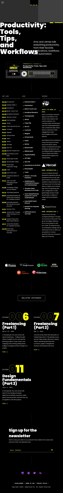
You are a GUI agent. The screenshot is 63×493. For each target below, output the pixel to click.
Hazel (26, 141)
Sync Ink (27, 162)
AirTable (27, 158)
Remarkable (29, 169)
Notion (27, 144)
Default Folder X (30, 102)
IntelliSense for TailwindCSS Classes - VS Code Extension (32, 183)
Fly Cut (27, 127)
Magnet (27, 134)
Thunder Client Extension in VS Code (31, 189)
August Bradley (30, 155)
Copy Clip (28, 123)
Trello (26, 172)
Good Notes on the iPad (32, 165)
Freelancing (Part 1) (14, 325)
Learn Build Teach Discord (31, 202)
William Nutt (29, 151)
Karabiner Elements (31, 113)
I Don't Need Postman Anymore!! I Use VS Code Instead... (32, 196)
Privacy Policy (42, 483)
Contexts (28, 130)
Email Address (16, 450)
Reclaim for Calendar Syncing (32, 207)
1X (29, 76)
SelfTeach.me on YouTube (30, 213)
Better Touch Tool (31, 109)
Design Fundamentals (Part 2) (16, 379)
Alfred (27, 120)
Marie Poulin (29, 148)
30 (33, 76)
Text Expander (29, 116)
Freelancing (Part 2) (45, 325)
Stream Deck (29, 137)
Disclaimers (19, 483)
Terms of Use (30, 483)
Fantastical (29, 105)
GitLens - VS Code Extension (30, 177)
